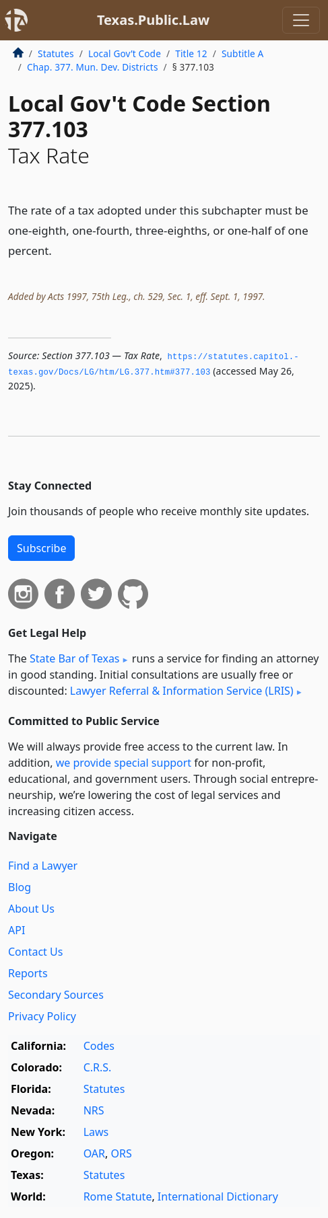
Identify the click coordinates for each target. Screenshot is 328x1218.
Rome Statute (118, 1196)
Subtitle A (243, 53)
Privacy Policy (42, 1016)
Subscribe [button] (41, 548)
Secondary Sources (56, 994)
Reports (28, 973)
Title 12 (191, 53)
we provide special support (123, 762)
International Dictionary (218, 1196)
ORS (120, 1153)
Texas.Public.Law (153, 20)
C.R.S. (98, 1067)
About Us (31, 908)
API (16, 930)
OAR (94, 1153)
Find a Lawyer (42, 865)
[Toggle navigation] (301, 20)
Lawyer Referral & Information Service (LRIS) (182, 690)
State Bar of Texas (75, 658)
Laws (96, 1132)
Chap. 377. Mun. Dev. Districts (92, 67)
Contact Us (35, 951)
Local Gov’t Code (124, 53)
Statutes (56, 53)
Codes (99, 1045)
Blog (19, 887)
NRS (94, 1110)
